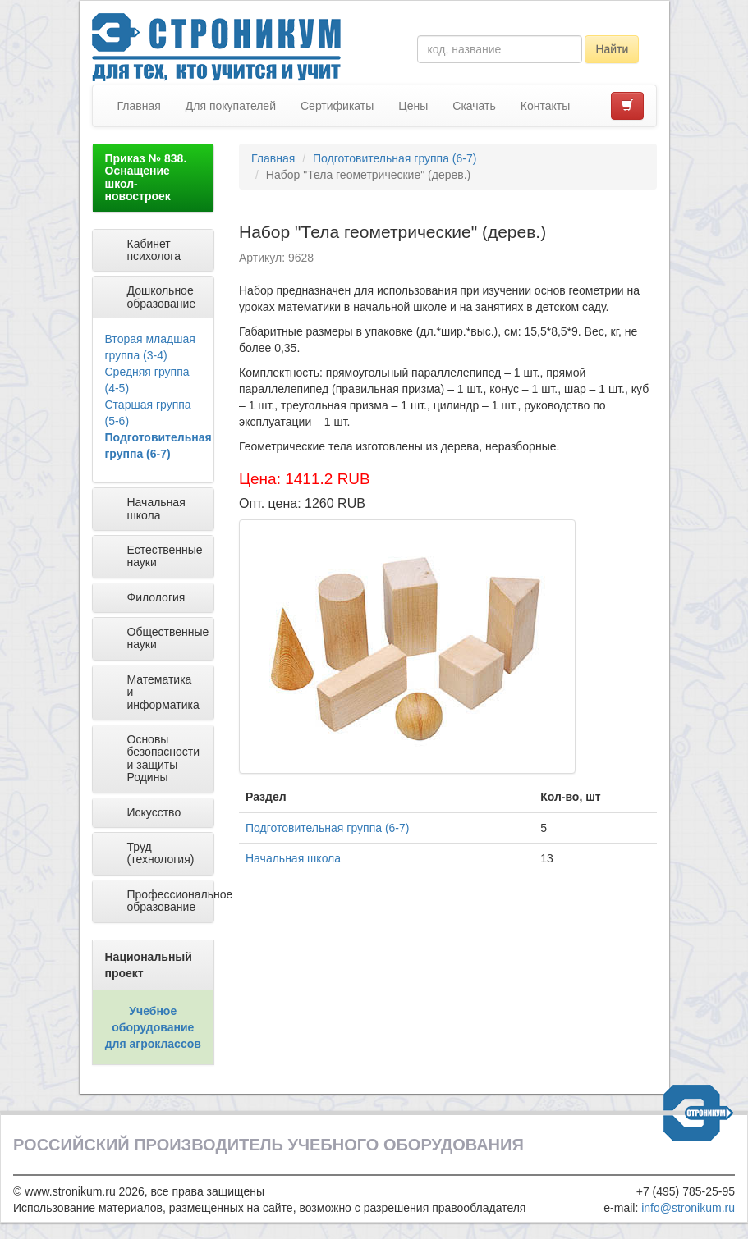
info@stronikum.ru (688, 1207)
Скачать (474, 105)
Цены (413, 105)
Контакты (545, 105)
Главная (139, 105)
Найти (611, 49)
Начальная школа (293, 858)
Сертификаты (337, 105)
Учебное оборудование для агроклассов (153, 1027)
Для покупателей (231, 105)
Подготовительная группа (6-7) (394, 158)
